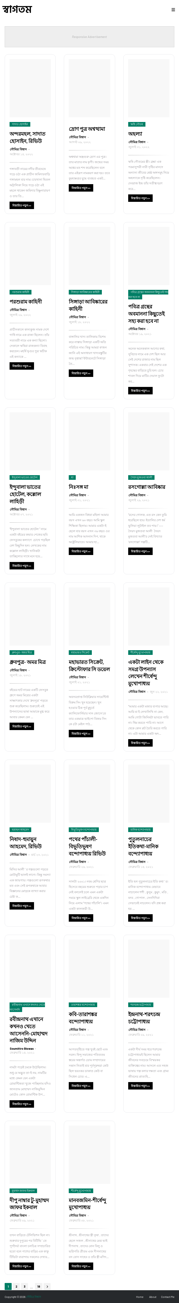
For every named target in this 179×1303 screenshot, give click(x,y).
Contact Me (167, 1296)
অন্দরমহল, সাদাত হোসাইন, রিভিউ (27, 137)
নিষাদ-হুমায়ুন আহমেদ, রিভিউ (25, 842)
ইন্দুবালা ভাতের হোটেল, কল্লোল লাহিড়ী (25, 494)
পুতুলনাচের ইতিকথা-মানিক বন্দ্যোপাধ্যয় (143, 846)
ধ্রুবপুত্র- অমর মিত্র (28, 662)
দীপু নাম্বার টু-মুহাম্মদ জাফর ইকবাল (29, 1204)
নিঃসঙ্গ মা (78, 487)
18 (38, 1286)
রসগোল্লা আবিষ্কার (146, 487)
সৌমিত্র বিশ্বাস (19, 149)
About (152, 1296)
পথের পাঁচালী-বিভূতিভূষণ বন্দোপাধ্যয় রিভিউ (87, 846)
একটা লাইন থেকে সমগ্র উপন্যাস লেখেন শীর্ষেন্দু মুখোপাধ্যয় (145, 673)
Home (139, 1296)
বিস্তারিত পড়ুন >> (21, 205)
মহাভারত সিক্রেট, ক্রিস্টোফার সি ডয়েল (89, 665)
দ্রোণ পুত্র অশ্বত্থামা (87, 129)
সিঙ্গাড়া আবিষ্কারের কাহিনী (88, 305)
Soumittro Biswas (22, 1048)
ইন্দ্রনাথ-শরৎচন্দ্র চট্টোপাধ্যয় (144, 1018)
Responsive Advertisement (89, 37)
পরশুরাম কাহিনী (26, 301)
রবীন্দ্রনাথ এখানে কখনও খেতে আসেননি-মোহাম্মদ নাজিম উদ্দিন (29, 1030)
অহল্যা (135, 134)
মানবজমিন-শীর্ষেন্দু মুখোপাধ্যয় (87, 1204)
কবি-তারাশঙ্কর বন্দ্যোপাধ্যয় (83, 1018)
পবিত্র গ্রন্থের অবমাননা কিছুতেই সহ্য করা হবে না (146, 313)
